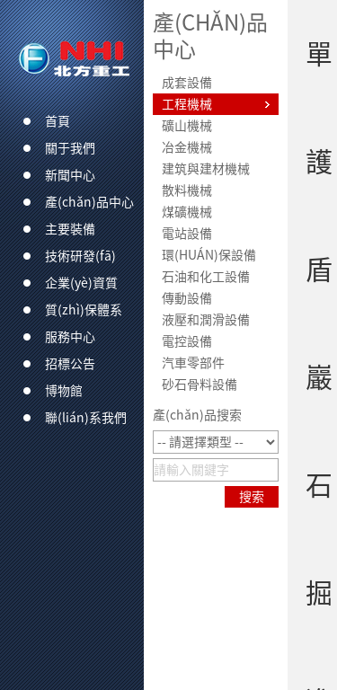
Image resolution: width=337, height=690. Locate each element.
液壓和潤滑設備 (206, 320)
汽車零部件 (193, 363)
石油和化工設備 (206, 276)
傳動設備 (187, 298)
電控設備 (187, 341)
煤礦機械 (187, 212)
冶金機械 (187, 147)
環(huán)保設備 (209, 255)
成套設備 (187, 82)
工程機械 (187, 104)
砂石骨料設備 (199, 384)
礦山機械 (187, 125)
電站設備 (187, 233)
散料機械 (187, 190)
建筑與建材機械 (206, 169)
